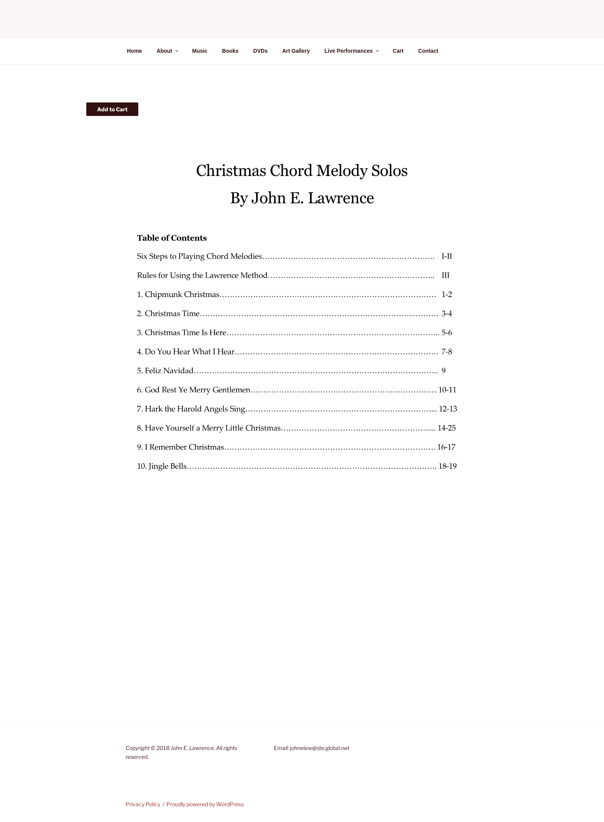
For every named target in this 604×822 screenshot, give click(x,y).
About (167, 51)
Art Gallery (296, 51)
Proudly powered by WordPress (205, 804)
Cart (398, 51)
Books (230, 51)
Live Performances (352, 51)
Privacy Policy (143, 804)
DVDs (260, 51)
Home (134, 51)
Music (200, 51)
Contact (428, 51)
